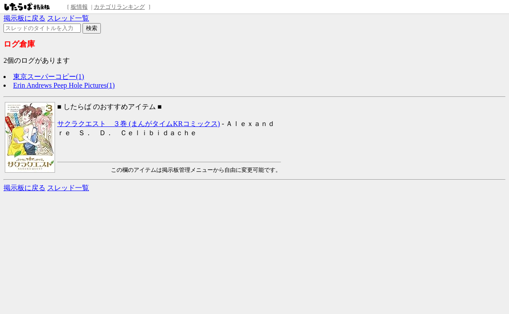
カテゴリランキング (119, 6)
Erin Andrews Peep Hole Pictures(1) (64, 85)
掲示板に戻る (24, 18)
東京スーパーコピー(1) (48, 76)
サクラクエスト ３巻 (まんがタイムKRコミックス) (138, 123)
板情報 (79, 6)
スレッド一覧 (68, 18)
